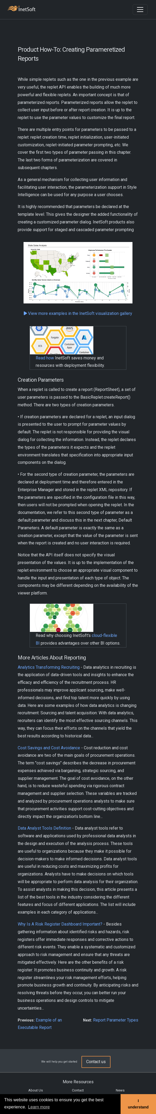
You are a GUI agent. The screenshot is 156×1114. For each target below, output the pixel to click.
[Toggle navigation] (140, 9)
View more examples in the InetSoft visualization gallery (78, 313)
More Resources (78, 1081)
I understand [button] (138, 1104)
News (120, 1090)
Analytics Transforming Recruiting (49, 667)
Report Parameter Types (115, 1020)
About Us (35, 1090)
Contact (78, 1090)
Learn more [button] (39, 1107)
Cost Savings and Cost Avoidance (49, 747)
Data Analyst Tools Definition (44, 828)
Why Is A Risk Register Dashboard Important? (60, 924)
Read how (45, 357)
